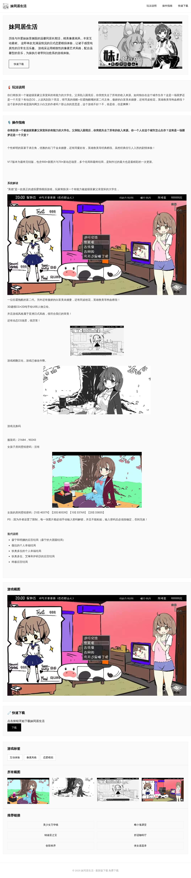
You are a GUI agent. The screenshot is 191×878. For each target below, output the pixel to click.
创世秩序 (51, 845)
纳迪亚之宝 (50, 835)
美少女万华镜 (50, 824)
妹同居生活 (15, 6)
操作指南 (167, 5)
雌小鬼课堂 (140, 824)
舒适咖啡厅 (140, 835)
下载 (14, 727)
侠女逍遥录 (140, 845)
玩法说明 (152, 5)
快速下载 (183, 5)
